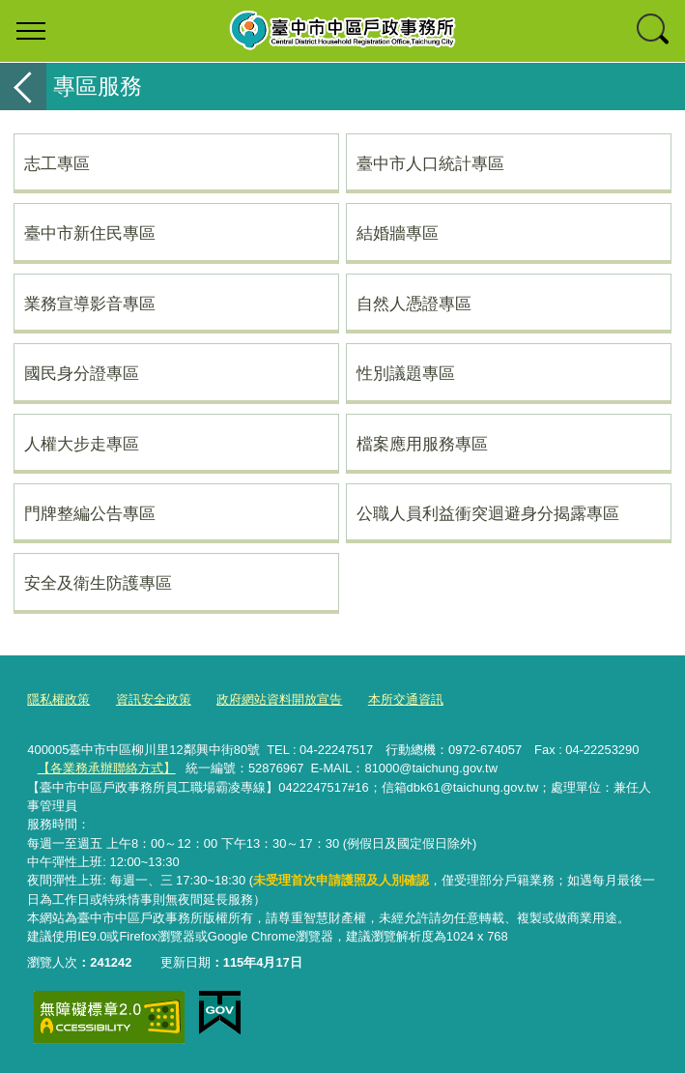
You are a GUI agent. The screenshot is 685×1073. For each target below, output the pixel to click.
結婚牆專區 (398, 233)
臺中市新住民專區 (90, 233)
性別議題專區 (406, 373)
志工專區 (57, 163)
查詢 (654, 31)
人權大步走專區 (81, 443)
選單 (31, 31)
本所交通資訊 (405, 699)
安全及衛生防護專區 (98, 583)
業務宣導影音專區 (90, 303)
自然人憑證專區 (414, 303)
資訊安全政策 (153, 699)
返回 (23, 86)
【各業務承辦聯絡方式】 (107, 768)
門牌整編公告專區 (90, 513)
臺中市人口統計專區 (430, 163)
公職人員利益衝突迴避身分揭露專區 (488, 513)
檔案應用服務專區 (422, 443)
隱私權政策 (58, 699)
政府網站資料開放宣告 (279, 699)
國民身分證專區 (81, 373)
